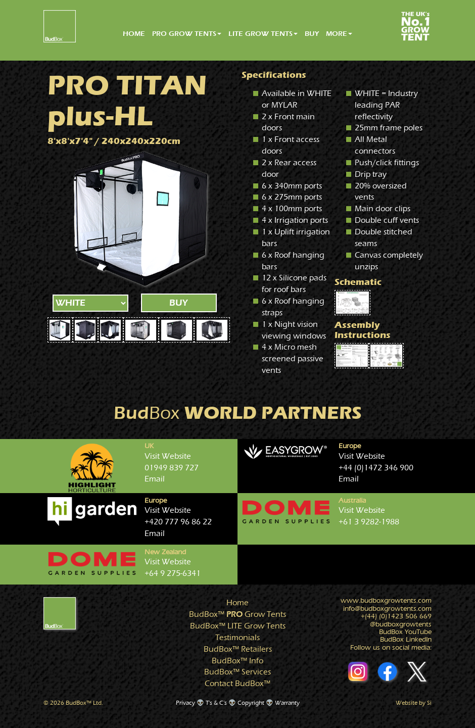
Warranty (287, 702)
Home (237, 602)
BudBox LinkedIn (406, 640)
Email (155, 478)
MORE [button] (339, 33)
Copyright (251, 702)
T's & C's (216, 702)
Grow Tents (237, 614)
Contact (237, 683)
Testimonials (237, 637)
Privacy (185, 702)
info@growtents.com (387, 609)
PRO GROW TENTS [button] (186, 33)
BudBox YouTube (405, 632)
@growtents (401, 624)
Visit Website (168, 456)
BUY (312, 33)
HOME (134, 33)
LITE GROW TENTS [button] (263, 33)
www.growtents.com (386, 601)
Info (237, 660)
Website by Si (414, 702)
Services (237, 671)
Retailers (238, 649)
